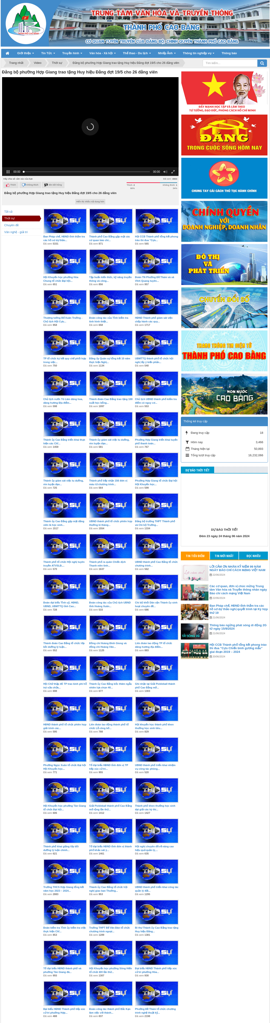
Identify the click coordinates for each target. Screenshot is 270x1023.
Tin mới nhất (224, 490)
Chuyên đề (11, 159)
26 (134, 968)
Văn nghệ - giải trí (16, 166)
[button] (90, 61)
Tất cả (8, 146)
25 (125, 968)
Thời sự (9, 152)
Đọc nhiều (254, 490)
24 (117, 968)
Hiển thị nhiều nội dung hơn (90, 136)
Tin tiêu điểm (195, 490)
